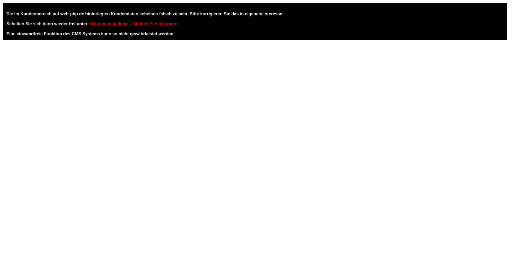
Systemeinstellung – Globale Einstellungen (133, 23)
